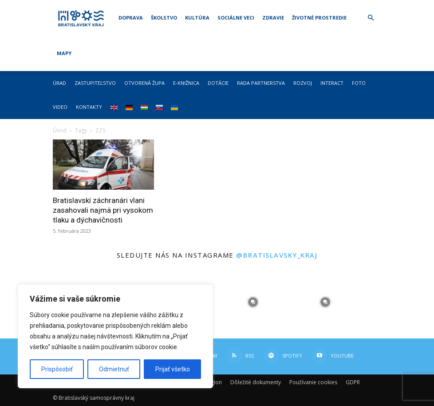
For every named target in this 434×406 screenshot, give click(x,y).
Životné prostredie (319, 17)
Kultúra (197, 17)
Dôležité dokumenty (255, 382)
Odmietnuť (114, 369)
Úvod (60, 130)
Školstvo (164, 17)
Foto (359, 83)
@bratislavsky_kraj (276, 255)
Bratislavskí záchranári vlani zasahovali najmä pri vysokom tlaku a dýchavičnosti (103, 210)
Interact (331, 83)
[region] (115, 336)
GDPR (353, 382)
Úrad (59, 83)
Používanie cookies (313, 382)
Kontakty (89, 106)
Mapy (64, 53)
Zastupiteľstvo (95, 83)
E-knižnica (186, 83)
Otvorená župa (144, 83)
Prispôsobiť (57, 369)
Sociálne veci (235, 17)
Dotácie (218, 83)
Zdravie (273, 17)
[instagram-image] (253, 302)
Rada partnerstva (261, 83)
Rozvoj (302, 83)
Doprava (130, 17)
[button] (370, 18)
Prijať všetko (172, 369)
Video (60, 106)
